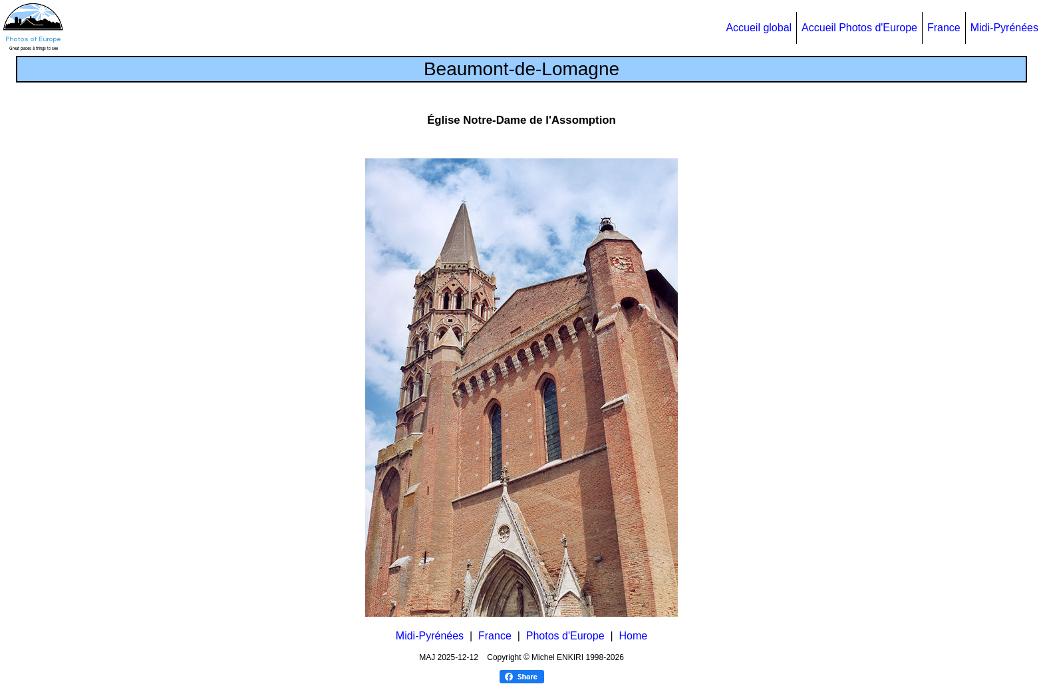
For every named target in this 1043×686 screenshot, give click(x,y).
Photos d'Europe (565, 635)
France (944, 27)
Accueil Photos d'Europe (859, 27)
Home (633, 635)
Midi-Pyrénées (1004, 27)
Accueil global (759, 27)
